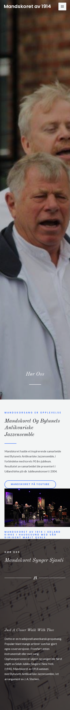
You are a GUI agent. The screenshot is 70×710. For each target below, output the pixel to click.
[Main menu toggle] (62, 6)
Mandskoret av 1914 (27, 6)
